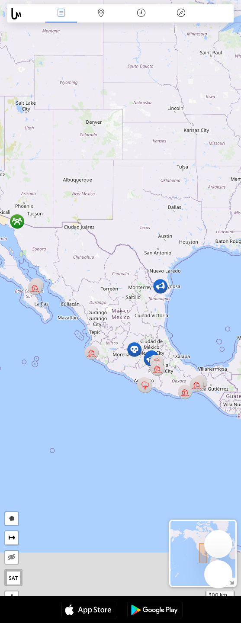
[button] (145, 385)
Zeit (141, 13)
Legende (181, 13)
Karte (101, 13)
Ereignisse (61, 13)
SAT (14, 578)
